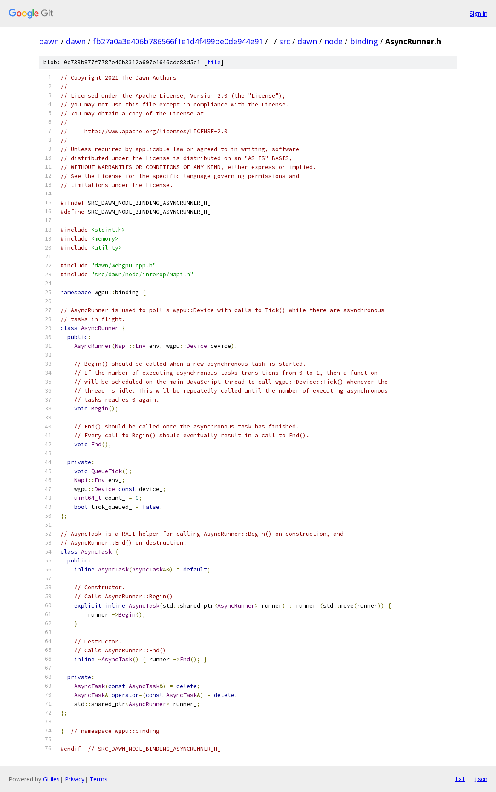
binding (364, 41)
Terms (98, 779)
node (333, 41)
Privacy (74, 779)
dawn (49, 41)
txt (460, 779)
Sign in (478, 13)
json (480, 779)
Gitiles (51, 779)
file (214, 62)
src (284, 41)
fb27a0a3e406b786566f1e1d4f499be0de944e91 (178, 41)
